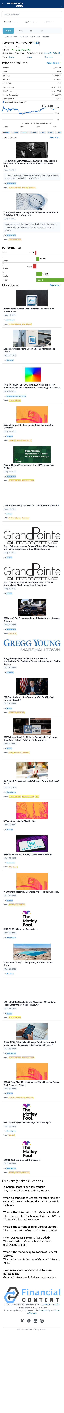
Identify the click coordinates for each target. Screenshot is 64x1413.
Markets (8, 31)
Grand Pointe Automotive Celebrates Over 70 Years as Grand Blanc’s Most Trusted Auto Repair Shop (29, 583)
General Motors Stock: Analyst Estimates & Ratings (28, 854)
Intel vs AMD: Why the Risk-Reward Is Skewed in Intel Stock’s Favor (29, 310)
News (16, 36)
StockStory (10, 436)
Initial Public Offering (15, 239)
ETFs (31, 31)
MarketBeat (10, 360)
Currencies (24, 36)
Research (49, 57)
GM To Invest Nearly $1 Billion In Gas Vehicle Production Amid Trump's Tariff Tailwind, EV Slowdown (30, 738)
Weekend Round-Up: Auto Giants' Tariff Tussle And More (31, 505)
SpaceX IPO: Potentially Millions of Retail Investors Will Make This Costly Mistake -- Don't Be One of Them (30, 1043)
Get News (9, 557)
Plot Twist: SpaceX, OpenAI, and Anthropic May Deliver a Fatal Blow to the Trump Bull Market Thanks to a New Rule (30, 164)
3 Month (34, 132)
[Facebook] (29, 1321)
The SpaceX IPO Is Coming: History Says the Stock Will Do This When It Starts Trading (31, 214)
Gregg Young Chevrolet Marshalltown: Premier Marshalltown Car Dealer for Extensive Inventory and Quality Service (32, 661)
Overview (8, 36)
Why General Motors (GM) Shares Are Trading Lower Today (31, 892)
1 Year (42, 132)
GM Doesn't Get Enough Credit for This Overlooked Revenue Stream (32, 619)
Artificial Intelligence (15, 187)
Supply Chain (25, 1172)
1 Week (15, 132)
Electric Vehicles (26, 440)
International (35, 36)
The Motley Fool (11, 183)
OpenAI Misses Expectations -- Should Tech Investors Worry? (29, 466)
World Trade (25, 518)
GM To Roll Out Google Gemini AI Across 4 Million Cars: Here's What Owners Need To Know (30, 1003)
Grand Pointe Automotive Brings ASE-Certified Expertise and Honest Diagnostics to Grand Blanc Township (30, 547)
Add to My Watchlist (52, 53)
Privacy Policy (44, 1310)
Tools (42, 31)
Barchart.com (10, 320)
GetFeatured (10, 672)
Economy (24, 187)
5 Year (58, 132)
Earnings (28, 324)
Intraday (6, 132)
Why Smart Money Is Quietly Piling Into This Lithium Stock (28, 964)
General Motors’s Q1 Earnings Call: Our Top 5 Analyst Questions (28, 426)
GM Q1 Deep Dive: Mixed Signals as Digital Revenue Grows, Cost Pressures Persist (31, 1083)
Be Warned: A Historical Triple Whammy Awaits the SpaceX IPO (31, 782)
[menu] (2, 4)
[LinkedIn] (35, 1321)
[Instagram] (42, 1321)
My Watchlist (29, 22)
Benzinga (9, 514)
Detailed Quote (53, 63)
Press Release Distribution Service (16, 396)
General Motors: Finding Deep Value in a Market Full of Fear (29, 350)
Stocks (20, 31)
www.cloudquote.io (51, 1304)
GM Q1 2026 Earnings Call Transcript (22, 1160)
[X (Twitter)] (22, 1321)
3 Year (50, 132)
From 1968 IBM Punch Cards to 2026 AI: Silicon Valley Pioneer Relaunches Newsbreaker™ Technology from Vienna (32, 386)
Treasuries (45, 36)
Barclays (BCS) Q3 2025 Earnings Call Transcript (27, 1122)
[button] (61, 4)
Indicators (46, 22)
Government (32, 187)
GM (36, 42)
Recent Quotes (9, 22)
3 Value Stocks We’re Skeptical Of (19, 821)
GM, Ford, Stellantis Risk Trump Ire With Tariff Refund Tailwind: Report (29, 698)
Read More (54, 285)
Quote (11, 57)
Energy (11, 752)
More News (54, 137)
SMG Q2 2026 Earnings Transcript (21, 929)
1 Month (24, 132)
